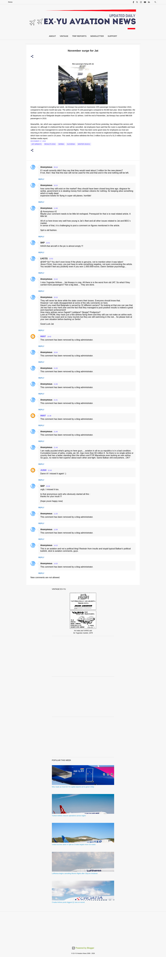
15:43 (56, 279)
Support (112, 36)
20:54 (56, 352)
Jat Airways (37, 144)
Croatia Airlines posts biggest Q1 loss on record (68, 902)
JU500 (43, 470)
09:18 (56, 167)
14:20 (56, 564)
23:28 (48, 486)
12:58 (56, 530)
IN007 (43, 336)
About (52, 36)
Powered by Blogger (83, 948)
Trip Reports (79, 36)
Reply (41, 179)
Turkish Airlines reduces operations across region (69, 816)
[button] (32, 56)
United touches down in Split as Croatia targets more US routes (74, 844)
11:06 (56, 208)
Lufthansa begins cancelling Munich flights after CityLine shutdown (75, 873)
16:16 (56, 297)
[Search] (155, 2)
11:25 (56, 514)
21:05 (56, 368)
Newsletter (97, 36)
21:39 (49, 416)
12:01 (48, 243)
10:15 (56, 185)
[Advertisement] (83, 656)
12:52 (51, 259)
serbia (61, 144)
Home (10, 2)
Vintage (64, 36)
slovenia (71, 144)
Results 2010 (50, 144)
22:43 (50, 470)
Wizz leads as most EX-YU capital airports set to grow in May (73, 787)
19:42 (49, 337)
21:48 (56, 447)
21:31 (56, 400)
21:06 (56, 384)
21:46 (56, 432)
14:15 (56, 545)
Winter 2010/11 (84, 144)
